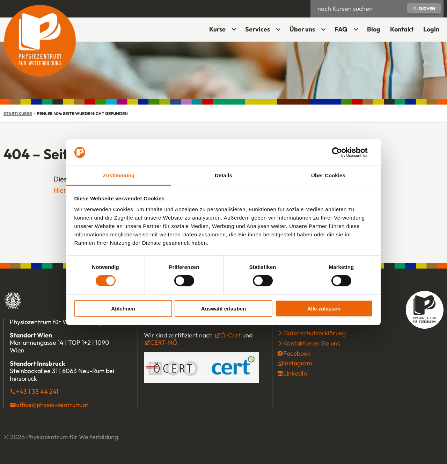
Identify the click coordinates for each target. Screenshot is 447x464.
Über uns (302, 29)
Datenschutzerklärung (314, 333)
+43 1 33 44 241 (37, 391)
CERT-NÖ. (164, 342)
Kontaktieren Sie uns (311, 343)
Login (433, 31)
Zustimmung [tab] (119, 175)
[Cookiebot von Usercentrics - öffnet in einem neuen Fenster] (342, 152)
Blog (373, 29)
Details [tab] (223, 175)
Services (257, 29)
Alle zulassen (323, 308)
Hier (59, 190)
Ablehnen (123, 308)
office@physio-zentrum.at (52, 405)
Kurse (217, 29)
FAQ (341, 29)
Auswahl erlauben (223, 308)
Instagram (297, 363)
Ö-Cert (230, 335)
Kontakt (401, 29)
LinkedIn (295, 373)
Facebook (296, 353)
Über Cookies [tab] (328, 175)
